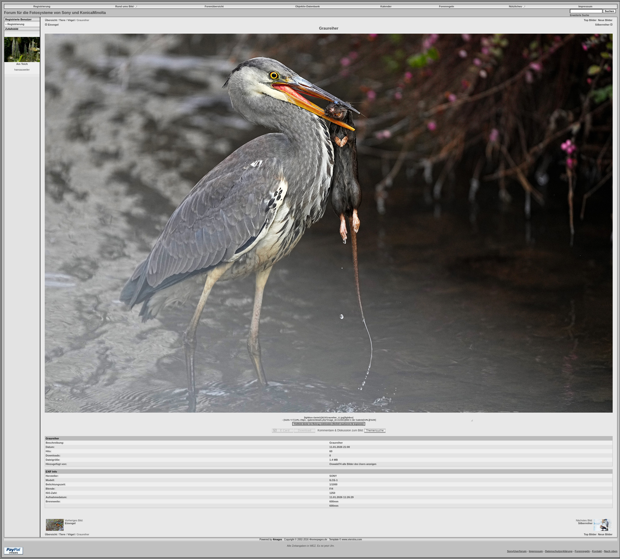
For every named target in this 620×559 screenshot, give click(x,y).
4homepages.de (318, 539)
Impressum (585, 6)
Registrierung (41, 6)
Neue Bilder (605, 20)
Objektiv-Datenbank (307, 6)
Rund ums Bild (126, 6)
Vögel (71, 20)
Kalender (385, 6)
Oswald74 (335, 464)
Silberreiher (585, 523)
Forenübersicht (214, 6)
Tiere (62, 20)
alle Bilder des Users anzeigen (359, 464)
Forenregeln (446, 6)
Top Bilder (590, 20)
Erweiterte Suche (579, 15)
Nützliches (517, 6)
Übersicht (51, 20)
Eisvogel (70, 523)
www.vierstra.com (352, 539)
